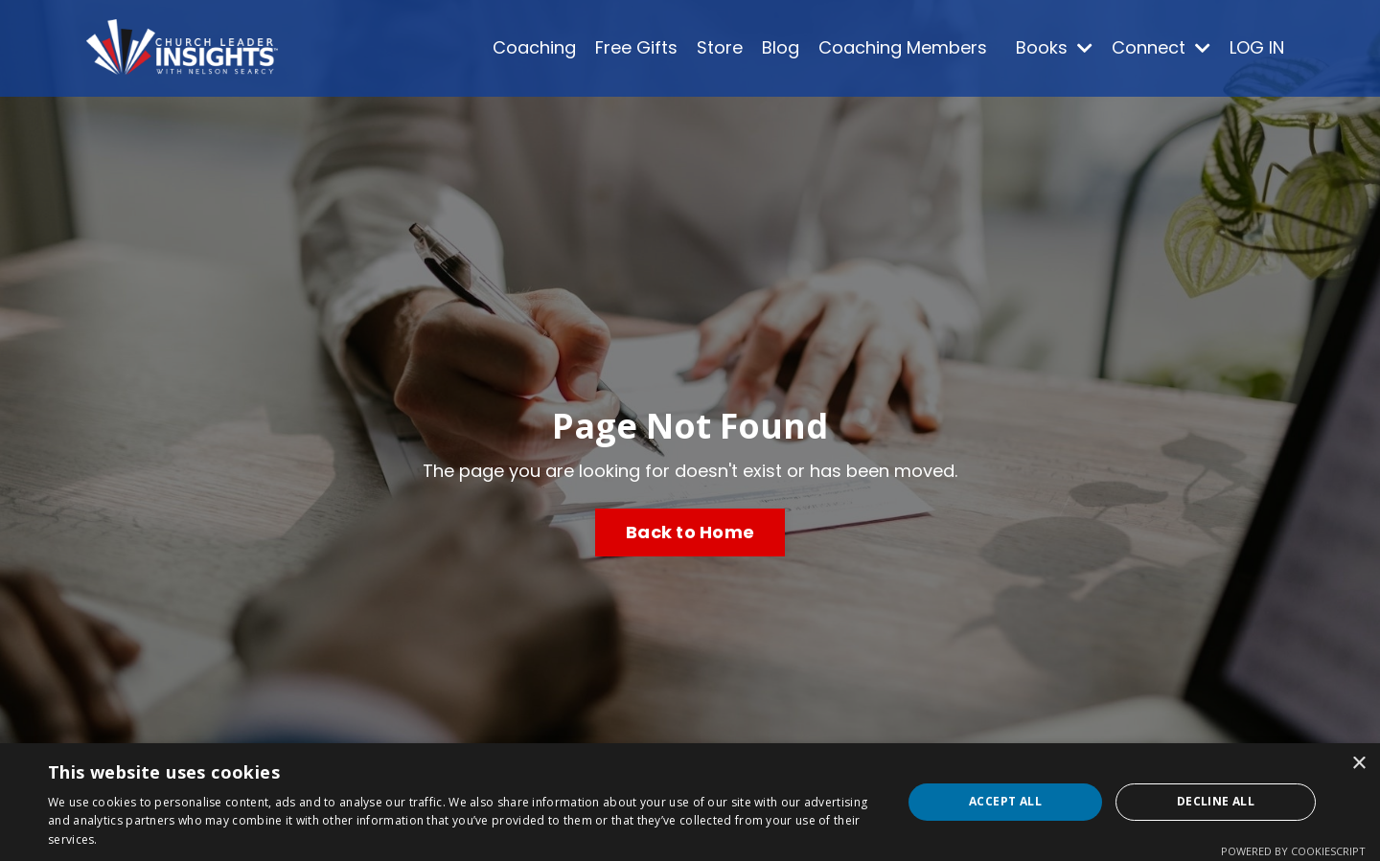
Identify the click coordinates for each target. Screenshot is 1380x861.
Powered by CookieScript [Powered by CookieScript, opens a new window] (1293, 851)
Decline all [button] (1215, 801)
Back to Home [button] (690, 532)
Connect (1161, 47)
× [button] (1358, 764)
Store (720, 47)
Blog (780, 47)
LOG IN (1257, 47)
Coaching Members (902, 47)
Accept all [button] (1005, 801)
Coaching (534, 47)
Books (1054, 47)
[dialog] (690, 802)
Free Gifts (636, 47)
